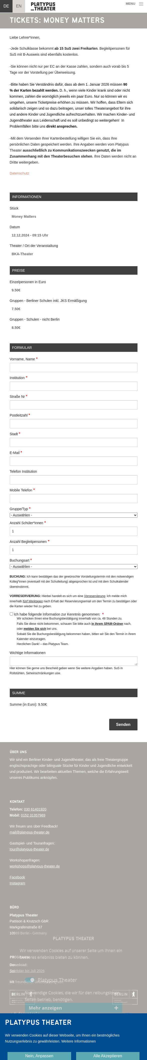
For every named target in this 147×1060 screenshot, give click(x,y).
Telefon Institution (23, 471)
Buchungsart (20, 560)
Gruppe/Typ (19, 509)
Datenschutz (19, 173)
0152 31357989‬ (33, 815)
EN (19, 6)
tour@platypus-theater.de (29, 849)
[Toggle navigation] (134, 4)
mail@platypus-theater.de (30, 832)
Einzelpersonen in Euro (28, 282)
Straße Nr (17, 396)
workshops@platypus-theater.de (35, 866)
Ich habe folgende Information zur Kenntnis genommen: (57, 614)
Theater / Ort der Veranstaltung (34, 245)
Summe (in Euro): (23, 704)
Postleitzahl (19, 415)
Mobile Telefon (21, 490)
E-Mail (15, 452)
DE (6, 6)
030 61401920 (35, 809)
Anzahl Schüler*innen (26, 523)
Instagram (17, 883)
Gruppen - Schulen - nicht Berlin (35, 319)
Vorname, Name (22, 359)
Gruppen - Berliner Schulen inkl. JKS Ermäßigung (48, 300)
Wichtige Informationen (28, 652)
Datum (15, 227)
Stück (14, 208)
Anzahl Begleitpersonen (28, 541)
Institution (17, 378)
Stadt (14, 434)
